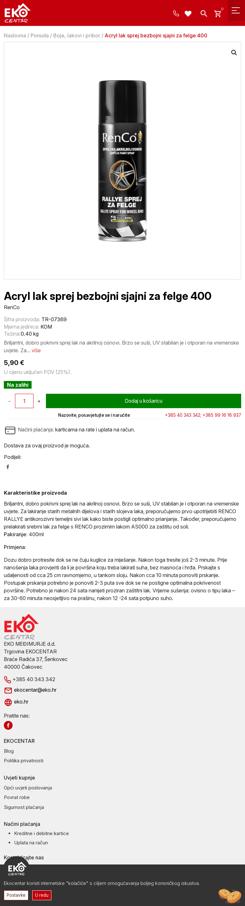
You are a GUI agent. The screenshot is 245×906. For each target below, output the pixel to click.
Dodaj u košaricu (143, 401)
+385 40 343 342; (183, 415)
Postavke (16, 894)
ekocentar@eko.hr (30, 690)
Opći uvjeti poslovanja (28, 788)
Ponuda (40, 35)
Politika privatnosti (23, 761)
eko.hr (16, 701)
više (36, 350)
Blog (9, 751)
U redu (42, 894)
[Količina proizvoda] (24, 401)
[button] (234, 52)
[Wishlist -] (189, 14)
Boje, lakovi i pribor (76, 35)
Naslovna (15, 35)
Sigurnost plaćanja (24, 807)
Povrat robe (17, 797)
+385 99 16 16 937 (222, 415)
